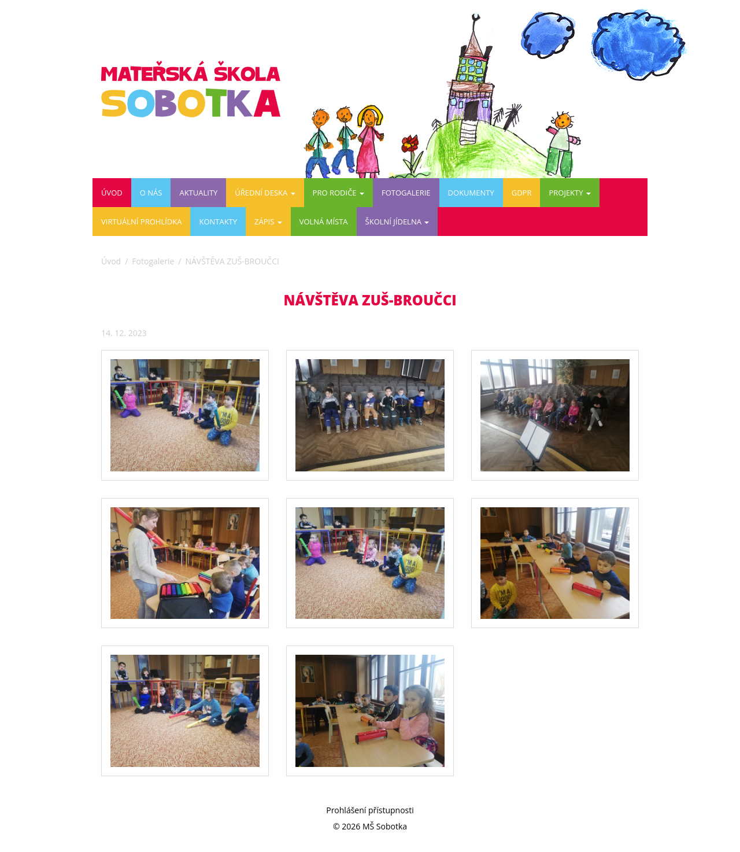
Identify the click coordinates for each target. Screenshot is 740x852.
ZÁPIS (268, 221)
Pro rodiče (338, 192)
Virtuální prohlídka (141, 221)
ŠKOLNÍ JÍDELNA (397, 221)
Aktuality (198, 192)
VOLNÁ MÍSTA (323, 221)
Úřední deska (265, 192)
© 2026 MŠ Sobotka (370, 826)
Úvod (112, 192)
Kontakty (218, 221)
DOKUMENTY (471, 192)
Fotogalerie (406, 192)
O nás (151, 192)
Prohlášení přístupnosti (370, 810)
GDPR (522, 192)
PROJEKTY (569, 192)
